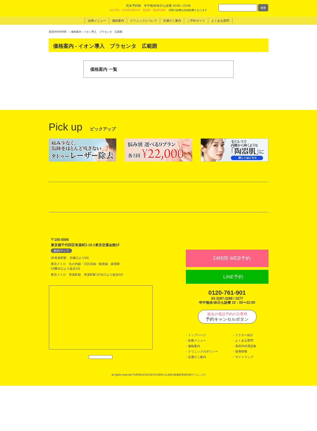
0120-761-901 (227, 338)
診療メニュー (197, 386)
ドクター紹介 (244, 380)
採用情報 (241, 397)
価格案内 (194, 391)
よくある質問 (244, 386)
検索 (263, 7)
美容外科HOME (58, 31)
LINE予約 (233, 322)
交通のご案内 (197, 402)
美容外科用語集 (245, 391)
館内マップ (61, 286)
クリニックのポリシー (203, 397)
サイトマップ (244, 402)
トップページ (197, 380)
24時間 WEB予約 (232, 304)
